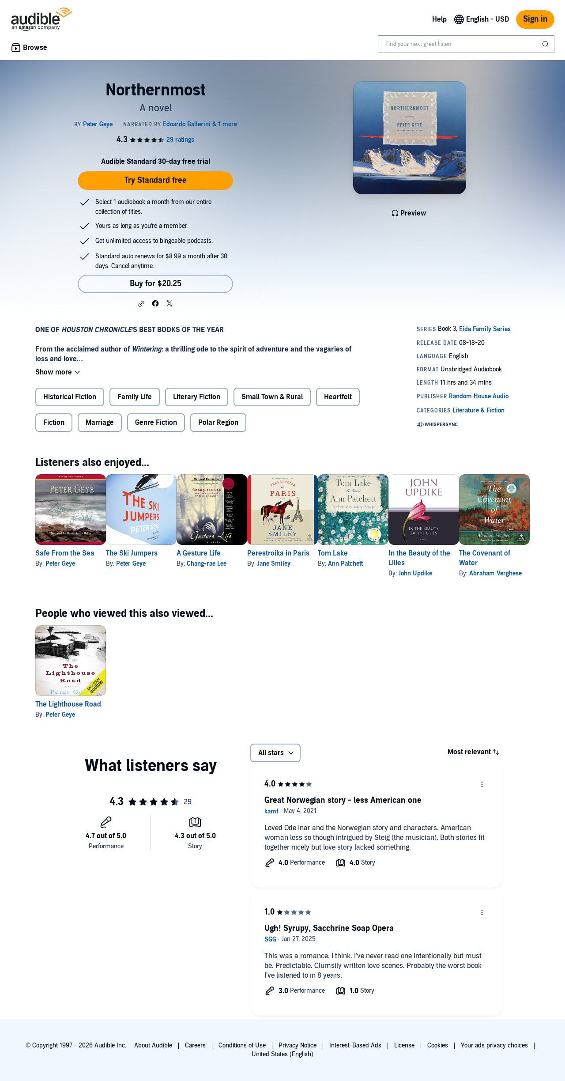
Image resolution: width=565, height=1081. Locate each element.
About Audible (153, 1045)
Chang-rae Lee (235, 563)
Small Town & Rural (272, 397)
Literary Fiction (196, 397)
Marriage (100, 422)
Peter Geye (60, 563)
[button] (141, 303)
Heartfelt (338, 397)
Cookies (437, 1045)
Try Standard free (155, 180)
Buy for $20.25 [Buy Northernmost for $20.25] (155, 283)
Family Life (134, 397)
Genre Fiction (156, 422)
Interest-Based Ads (355, 1045)
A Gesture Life (227, 553)
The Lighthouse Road (68, 704)
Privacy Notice (297, 1045)
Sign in (535, 19)
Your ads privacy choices (494, 1045)
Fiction (53, 422)
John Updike (486, 573)
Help (439, 19)
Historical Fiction (69, 397)
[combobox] (466, 44)
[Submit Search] (546, 44)
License (404, 1045)
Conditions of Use (242, 1045)
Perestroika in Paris (321, 553)
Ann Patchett (401, 563)
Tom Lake (389, 553)
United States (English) (282, 1054)
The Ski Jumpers (146, 553)
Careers (195, 1045)
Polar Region (218, 422)
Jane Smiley (316, 563)
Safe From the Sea (64, 553)
